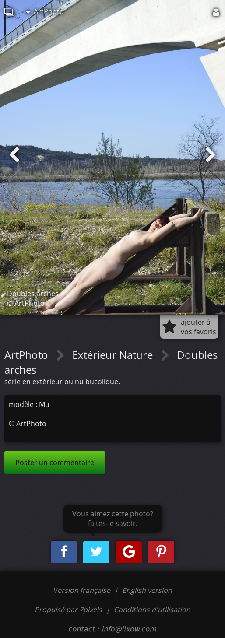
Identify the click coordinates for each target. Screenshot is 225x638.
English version (147, 590)
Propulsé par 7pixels (68, 609)
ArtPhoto (45, 11)
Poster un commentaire (54, 462)
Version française (82, 590)
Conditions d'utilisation (152, 609)
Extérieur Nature (113, 354)
